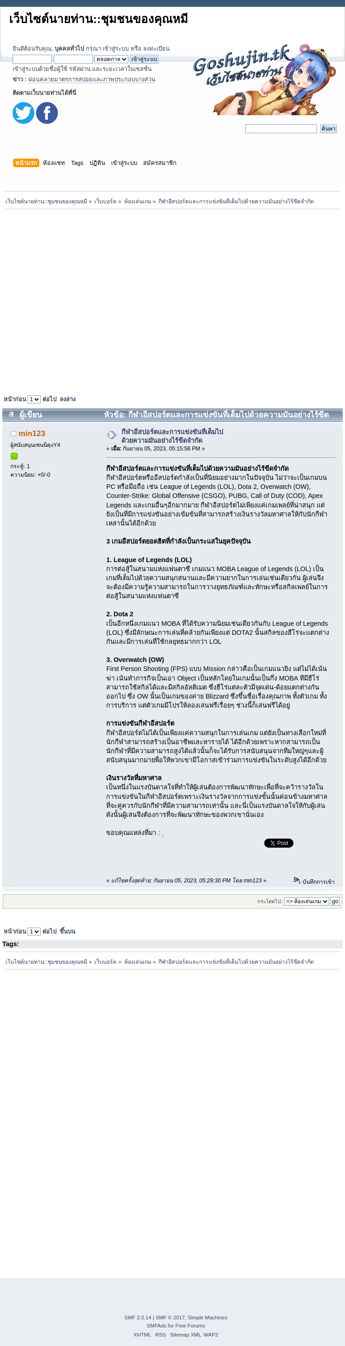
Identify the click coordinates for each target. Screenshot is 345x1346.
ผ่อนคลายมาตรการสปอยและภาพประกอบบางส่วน (91, 79)
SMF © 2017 (170, 1317)
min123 (32, 433)
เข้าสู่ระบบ (116, 48)
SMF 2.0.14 (138, 1317)
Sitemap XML (185, 1334)
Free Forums (190, 1325)
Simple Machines (208, 1317)
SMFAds (157, 1325)
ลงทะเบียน (156, 48)
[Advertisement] (84, 300)
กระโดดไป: (269, 901)
